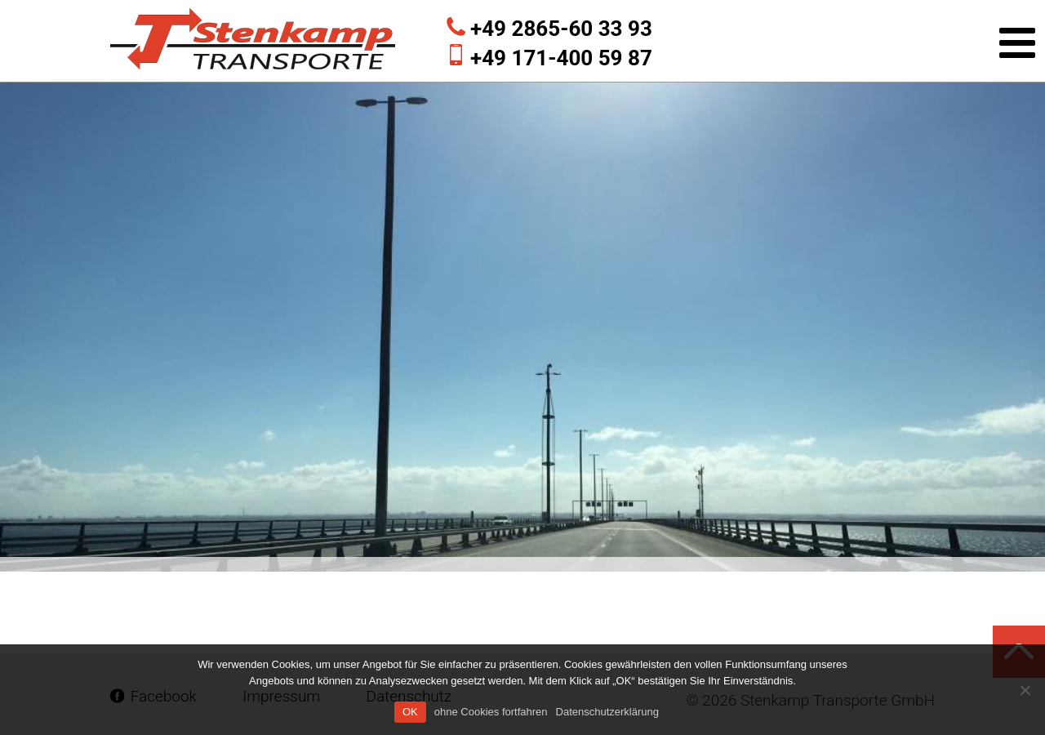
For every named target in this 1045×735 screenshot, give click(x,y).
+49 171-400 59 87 (561, 58)
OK (410, 712)
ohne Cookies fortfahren (491, 712)
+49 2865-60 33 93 (561, 28)
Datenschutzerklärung (607, 712)
